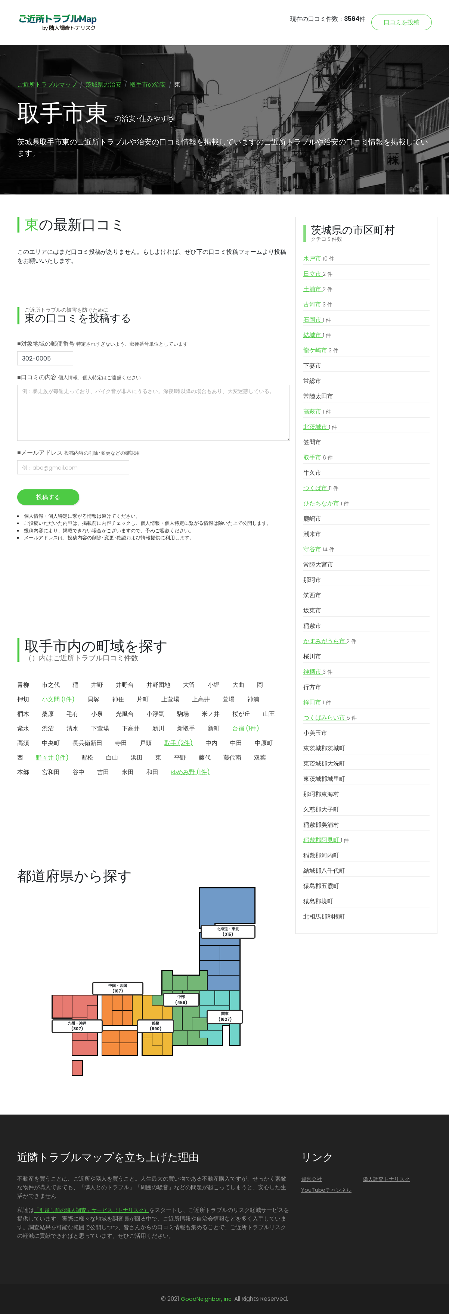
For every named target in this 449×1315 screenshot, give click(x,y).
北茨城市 (320, 427)
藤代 (205, 758)
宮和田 (51, 773)
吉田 (103, 773)
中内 (211, 743)
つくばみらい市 (330, 718)
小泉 (97, 714)
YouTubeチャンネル (326, 1190)
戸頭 (146, 743)
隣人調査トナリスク (386, 1180)
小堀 (214, 685)
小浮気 (155, 714)
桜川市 (312, 657)
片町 (143, 700)
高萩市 (317, 412)
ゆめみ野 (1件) (190, 773)
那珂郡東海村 (321, 795)
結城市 (317, 335)
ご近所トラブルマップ (47, 84)
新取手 (186, 729)
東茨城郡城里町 (324, 779)
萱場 (229, 700)
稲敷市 (312, 626)
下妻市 (312, 366)
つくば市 (320, 488)
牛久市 (312, 473)
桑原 (48, 714)
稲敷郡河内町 (321, 856)
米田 (128, 773)
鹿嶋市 (312, 519)
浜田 (137, 758)
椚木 (23, 714)
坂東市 (312, 611)
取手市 (318, 458)
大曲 (238, 685)
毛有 (72, 714)
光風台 (125, 714)
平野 (180, 758)
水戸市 (318, 259)
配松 (87, 758)
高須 (23, 743)
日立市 (317, 274)
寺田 (121, 743)
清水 (72, 729)
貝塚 (93, 700)
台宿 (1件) (245, 729)
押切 (23, 700)
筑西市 (312, 596)
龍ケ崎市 (320, 351)
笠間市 (312, 443)
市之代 (51, 685)
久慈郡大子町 (321, 810)
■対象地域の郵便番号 (102, 344)
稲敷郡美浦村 (321, 825)
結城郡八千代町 (324, 871)
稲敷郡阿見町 (326, 840)
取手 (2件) (178, 743)
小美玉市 (315, 733)
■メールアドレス (78, 453)
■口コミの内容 (79, 378)
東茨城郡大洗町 (324, 764)
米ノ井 (211, 714)
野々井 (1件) (52, 758)
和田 (152, 773)
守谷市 (318, 550)
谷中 (78, 773)
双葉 (260, 758)
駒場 (183, 714)
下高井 (131, 729)
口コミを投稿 (401, 22)
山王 (269, 714)
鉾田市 (317, 703)
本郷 (23, 773)
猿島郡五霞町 (321, 886)
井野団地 (158, 685)
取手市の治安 (148, 84)
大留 (189, 685)
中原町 (264, 743)
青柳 (23, 685)
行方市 (312, 687)
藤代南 (232, 758)
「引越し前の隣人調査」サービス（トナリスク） (91, 1211)
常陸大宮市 (318, 565)
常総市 (312, 381)
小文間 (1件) (58, 700)
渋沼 (48, 729)
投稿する (48, 497)
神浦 (253, 700)
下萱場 (100, 729)
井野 (97, 685)
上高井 (201, 700)
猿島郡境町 (318, 902)
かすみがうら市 (329, 642)
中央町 (51, 743)
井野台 (125, 685)
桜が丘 (241, 714)
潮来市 (312, 534)
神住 (118, 700)
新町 (214, 729)
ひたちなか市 (326, 504)
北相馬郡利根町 (324, 917)
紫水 (23, 729)
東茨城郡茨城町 (324, 749)
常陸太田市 (318, 397)
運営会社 (311, 1180)
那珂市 (312, 580)
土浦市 (317, 290)
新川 (158, 729)
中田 (236, 743)
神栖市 (317, 672)
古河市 (317, 305)
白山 (112, 758)
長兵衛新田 (87, 743)
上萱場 (170, 700)
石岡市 (317, 320)
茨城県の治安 (103, 84)
